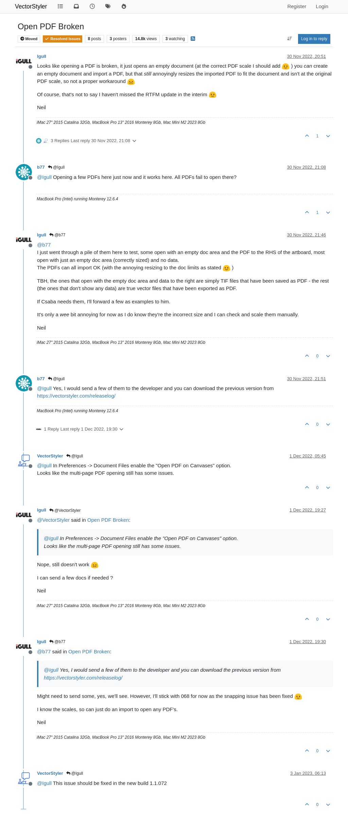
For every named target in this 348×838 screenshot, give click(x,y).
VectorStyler (31, 6)
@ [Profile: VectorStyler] (53, 520)
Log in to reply (314, 38)
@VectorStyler (65, 510)
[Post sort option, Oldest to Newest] (289, 39)
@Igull (56, 167)
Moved (28, 39)
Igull (41, 56)
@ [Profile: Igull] (44, 177)
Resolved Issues (62, 39)
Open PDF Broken (108, 520)
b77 (41, 167)
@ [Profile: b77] (44, 245)
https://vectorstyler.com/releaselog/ (76, 396)
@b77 (57, 235)
